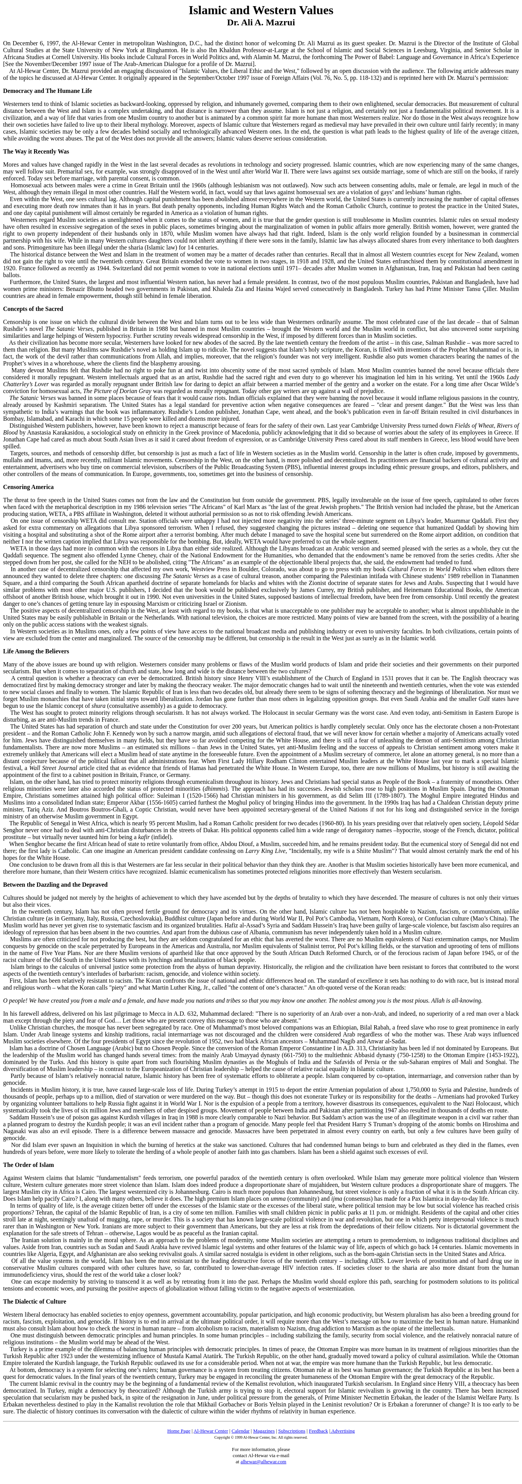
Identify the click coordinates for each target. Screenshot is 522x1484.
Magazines (263, 1431)
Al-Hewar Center (210, 1431)
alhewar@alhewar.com (263, 1461)
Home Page (178, 1431)
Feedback (318, 1431)
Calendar (240, 1431)
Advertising (342, 1431)
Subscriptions (292, 1431)
